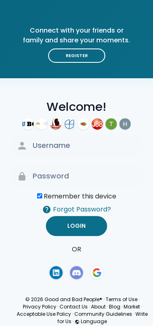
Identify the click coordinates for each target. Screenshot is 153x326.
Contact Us (74, 306)
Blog (114, 306)
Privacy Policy (39, 306)
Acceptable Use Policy (44, 314)
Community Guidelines (103, 314)
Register (77, 55)
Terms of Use (121, 299)
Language (91, 321)
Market (132, 306)
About (98, 306)
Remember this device (80, 196)
